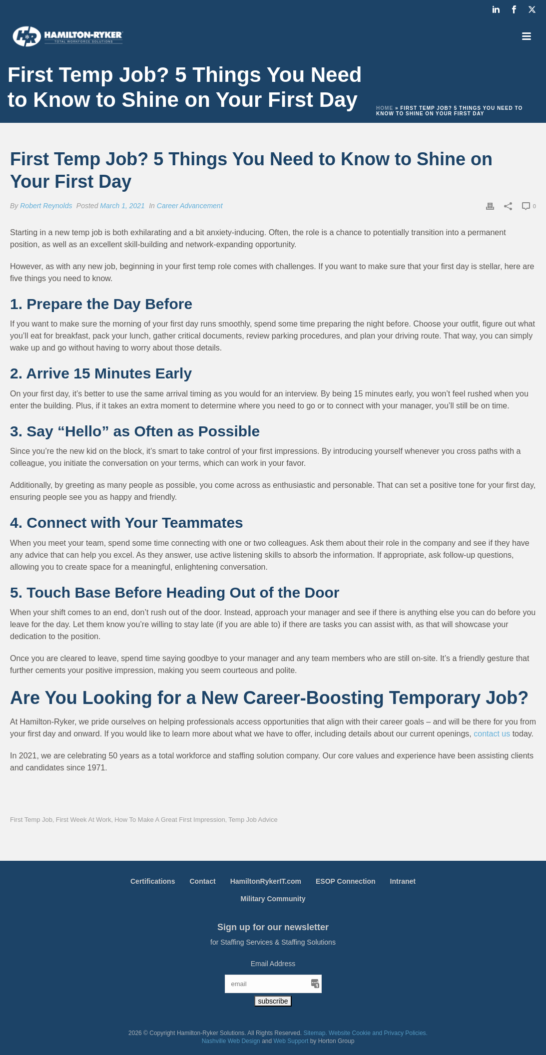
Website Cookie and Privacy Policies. (378, 1033)
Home (384, 108)
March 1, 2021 (122, 206)
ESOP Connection (346, 881)
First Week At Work (83, 819)
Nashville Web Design (231, 1041)
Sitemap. (315, 1033)
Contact (202, 881)
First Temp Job (31, 819)
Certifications (152, 881)
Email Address (273, 964)
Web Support (291, 1041)
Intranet (403, 881)
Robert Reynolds (46, 206)
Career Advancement (190, 206)
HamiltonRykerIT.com (265, 881)
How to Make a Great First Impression (169, 819)
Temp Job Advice (252, 819)
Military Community (273, 899)
